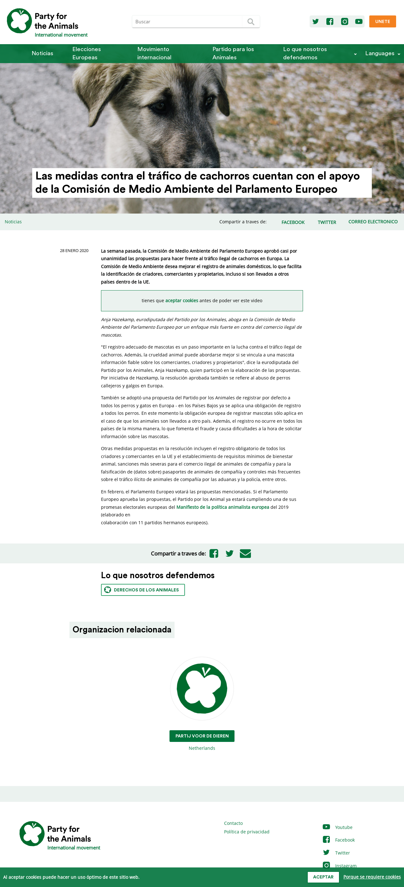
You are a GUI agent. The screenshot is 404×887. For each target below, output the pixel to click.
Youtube (337, 827)
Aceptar (323, 877)
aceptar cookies (181, 300)
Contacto (233, 823)
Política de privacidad (247, 832)
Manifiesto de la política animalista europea (222, 507)
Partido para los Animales (233, 53)
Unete (382, 22)
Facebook (338, 840)
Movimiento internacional (154, 53)
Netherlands (202, 704)
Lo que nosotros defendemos (305, 53)
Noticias (42, 53)
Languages (380, 53)
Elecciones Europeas (86, 53)
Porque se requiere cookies (372, 877)
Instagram (339, 866)
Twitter (336, 853)
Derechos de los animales (141, 589)
